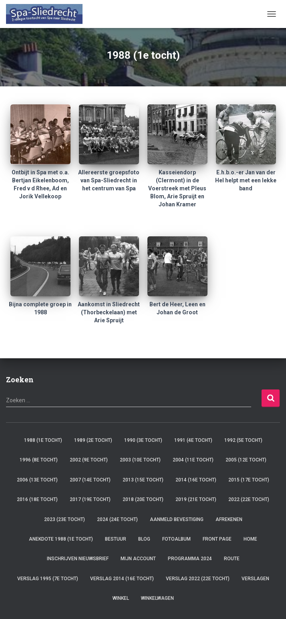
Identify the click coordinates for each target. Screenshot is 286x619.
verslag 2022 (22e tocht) (198, 578)
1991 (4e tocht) (193, 440)
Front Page (217, 539)
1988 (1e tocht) (43, 440)
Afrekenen (229, 519)
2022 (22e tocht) (248, 499)
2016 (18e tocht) (37, 499)
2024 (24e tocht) (117, 519)
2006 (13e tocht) (37, 480)
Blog (144, 539)
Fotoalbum (176, 539)
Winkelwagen (157, 598)
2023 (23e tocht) (64, 519)
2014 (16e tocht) (195, 480)
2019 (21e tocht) (195, 499)
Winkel (121, 598)
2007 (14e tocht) (90, 480)
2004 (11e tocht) (193, 460)
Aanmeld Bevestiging (176, 519)
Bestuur (115, 539)
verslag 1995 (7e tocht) (47, 578)
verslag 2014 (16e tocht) (122, 578)
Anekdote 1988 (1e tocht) (61, 539)
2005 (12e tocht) (246, 460)
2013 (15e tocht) (143, 480)
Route (232, 558)
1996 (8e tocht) (39, 460)
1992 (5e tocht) (243, 440)
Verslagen (255, 578)
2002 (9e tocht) (89, 460)
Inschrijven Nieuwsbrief (78, 558)
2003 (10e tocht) (140, 460)
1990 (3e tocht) (143, 440)
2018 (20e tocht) (143, 499)
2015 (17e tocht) (248, 480)
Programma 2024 (190, 558)
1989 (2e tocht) (93, 440)
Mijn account (138, 558)
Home (250, 539)
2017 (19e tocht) (90, 499)
